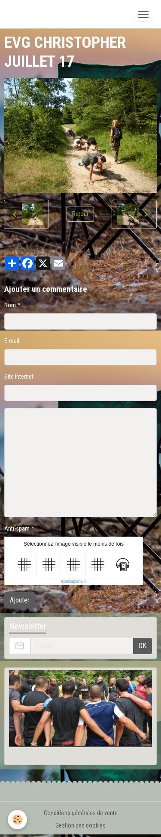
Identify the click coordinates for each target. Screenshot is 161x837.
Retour (80, 213)
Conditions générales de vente (81, 812)
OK (142, 646)
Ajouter (20, 600)
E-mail (11, 340)
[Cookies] (17, 819)
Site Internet (18, 376)
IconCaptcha (72, 581)
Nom (10, 305)
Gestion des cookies (80, 825)
